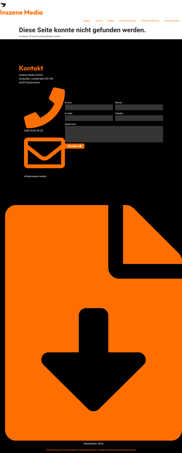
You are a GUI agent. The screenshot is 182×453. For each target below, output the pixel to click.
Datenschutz (114, 449)
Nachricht (70, 124)
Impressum (130, 449)
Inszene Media (21, 12)
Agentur (86, 21)
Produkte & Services (150, 21)
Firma (68, 102)
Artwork (99, 21)
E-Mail (68, 113)
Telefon (119, 113)
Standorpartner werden (92, 449)
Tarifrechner (53, 449)
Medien (111, 21)
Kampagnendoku (171, 21)
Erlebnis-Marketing (127, 21)
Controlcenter (70, 449)
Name (118, 102)
